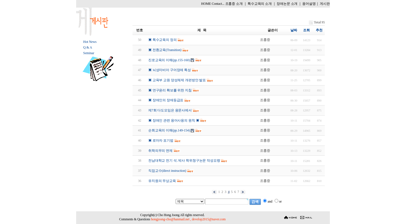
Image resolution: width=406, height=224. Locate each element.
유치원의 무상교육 (162, 181)
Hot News (89, 42)
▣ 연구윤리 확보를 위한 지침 (170, 90)
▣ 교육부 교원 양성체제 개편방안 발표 (177, 80)
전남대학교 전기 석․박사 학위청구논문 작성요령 (184, 160)
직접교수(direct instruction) (167, 171)
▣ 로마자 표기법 (160, 140)
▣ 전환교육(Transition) (165, 50)
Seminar (88, 53)
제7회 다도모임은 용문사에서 (170, 110)
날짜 (293, 30)
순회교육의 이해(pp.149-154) (169, 130)
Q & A (87, 47)
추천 (319, 30)
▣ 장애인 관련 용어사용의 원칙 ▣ (173, 120)
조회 (306, 30)
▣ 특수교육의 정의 (162, 40)
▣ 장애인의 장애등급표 (165, 100)
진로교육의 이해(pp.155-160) (169, 60)
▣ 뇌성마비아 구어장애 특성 (169, 70)
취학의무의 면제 (160, 151)
